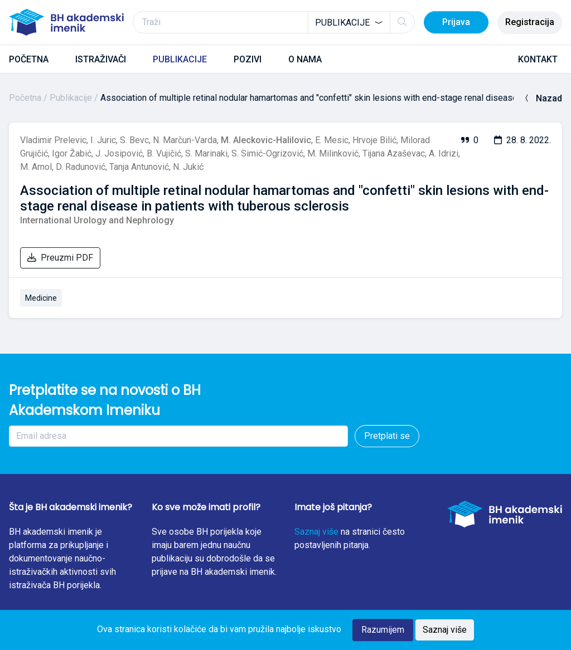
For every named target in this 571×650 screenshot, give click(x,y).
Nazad (542, 98)
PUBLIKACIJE (180, 59)
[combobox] (349, 22)
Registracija (529, 22)
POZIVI (248, 59)
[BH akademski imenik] (66, 22)
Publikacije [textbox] (342, 22)
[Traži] (274, 22)
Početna (25, 97)
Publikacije (71, 97)
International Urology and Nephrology (97, 220)
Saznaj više (316, 531)
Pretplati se (387, 436)
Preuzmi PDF (60, 257)
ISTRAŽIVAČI (100, 59)
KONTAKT (538, 59)
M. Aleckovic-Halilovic (266, 140)
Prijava (456, 22)
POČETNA (29, 59)
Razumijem (382, 629)
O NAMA (305, 59)
